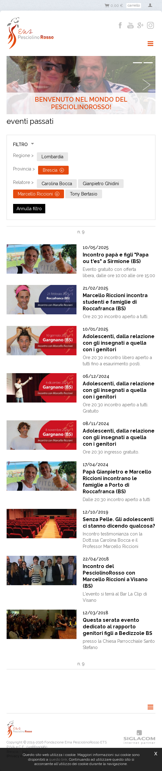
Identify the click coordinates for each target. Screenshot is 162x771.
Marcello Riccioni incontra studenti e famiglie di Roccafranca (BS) (115, 302)
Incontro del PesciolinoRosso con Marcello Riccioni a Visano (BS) (115, 576)
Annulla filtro (29, 208)
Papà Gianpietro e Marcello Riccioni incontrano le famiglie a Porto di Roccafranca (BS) (117, 482)
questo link (58, 759)
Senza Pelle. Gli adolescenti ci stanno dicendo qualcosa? (119, 522)
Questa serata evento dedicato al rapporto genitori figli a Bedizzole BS (117, 626)
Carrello (134, 5)
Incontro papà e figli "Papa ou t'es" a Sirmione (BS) (116, 258)
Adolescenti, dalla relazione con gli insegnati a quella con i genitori (119, 343)
